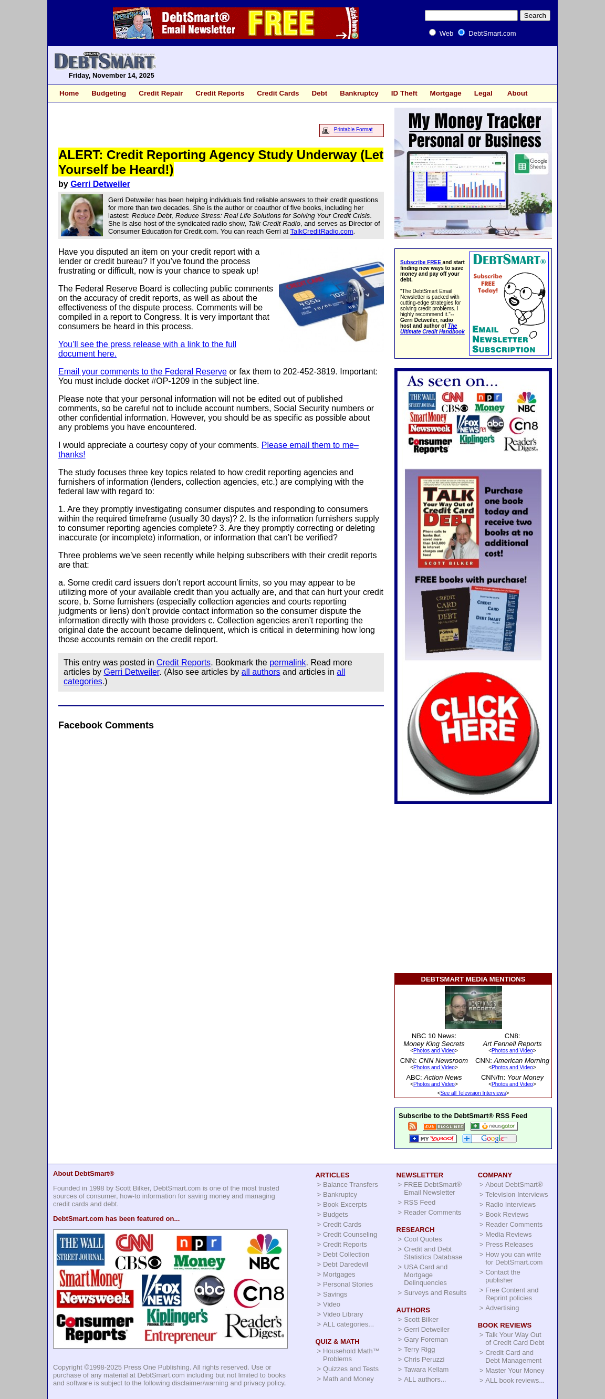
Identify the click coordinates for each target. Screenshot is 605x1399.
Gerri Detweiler (100, 184)
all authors (261, 671)
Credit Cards (278, 93)
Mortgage (446, 93)
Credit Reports (219, 93)
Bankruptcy (359, 93)
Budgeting (108, 93)
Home (69, 93)
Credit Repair (161, 93)
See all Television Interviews (473, 1093)
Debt (319, 93)
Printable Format (353, 129)
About (517, 93)
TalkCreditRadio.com (321, 231)
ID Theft (404, 93)
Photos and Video (434, 1050)
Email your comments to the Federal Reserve (142, 371)
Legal (483, 93)
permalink (287, 662)
